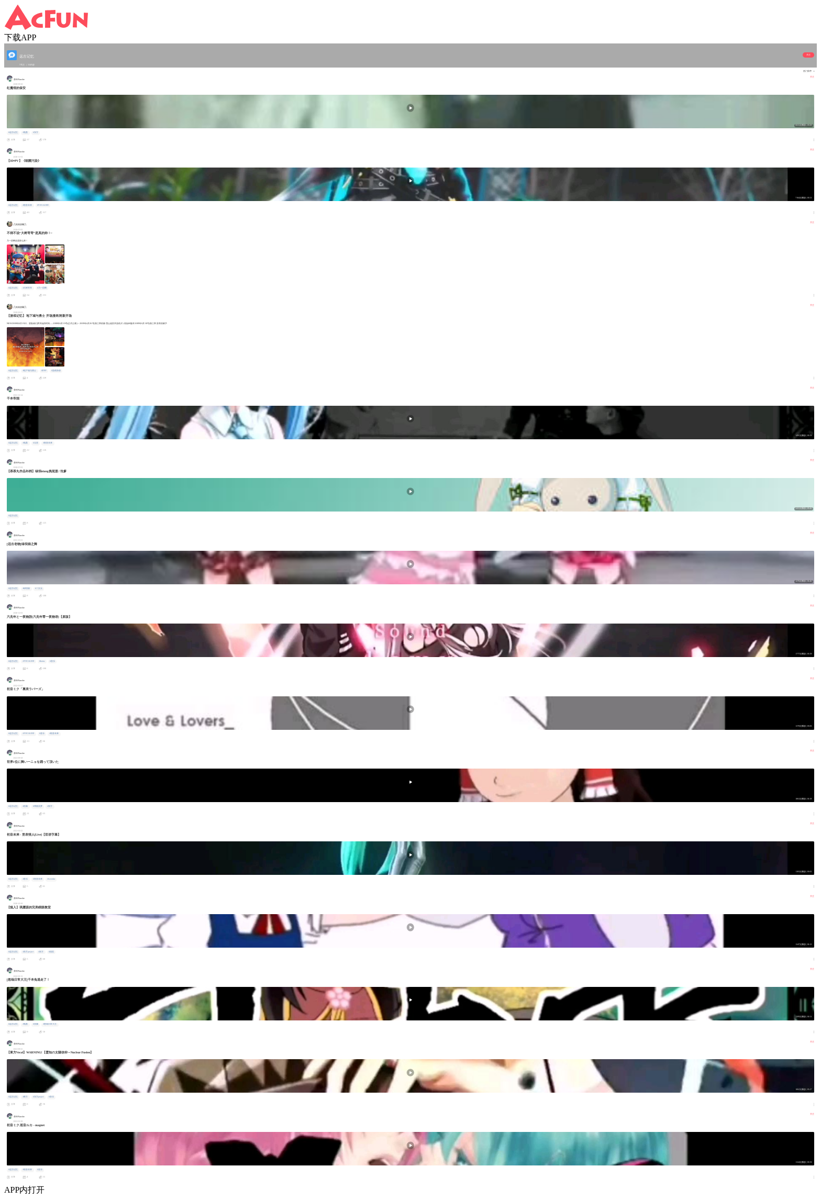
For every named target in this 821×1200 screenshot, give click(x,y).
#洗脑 (25, 806)
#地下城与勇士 (29, 371)
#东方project (28, 952)
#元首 (35, 443)
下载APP (20, 37)
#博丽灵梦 (37, 806)
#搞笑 (51, 952)
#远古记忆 (13, 132)
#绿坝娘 (26, 588)
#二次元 (38, 588)
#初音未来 (27, 205)
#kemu (42, 661)
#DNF (44, 371)
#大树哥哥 (27, 288)
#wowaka (51, 879)
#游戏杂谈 (56, 371)
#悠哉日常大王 (50, 1024)
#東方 (25, 1097)
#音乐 (52, 661)
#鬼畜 (25, 132)
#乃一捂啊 (42, 288)
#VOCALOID (43, 205)
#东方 (35, 132)
